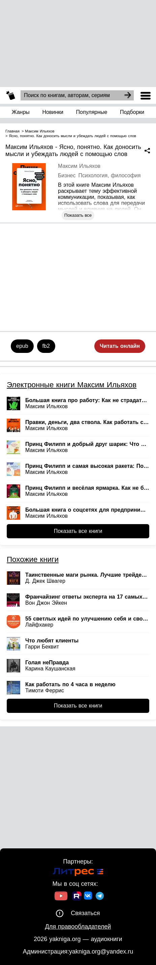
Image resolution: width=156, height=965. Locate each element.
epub (22, 346)
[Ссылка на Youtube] (61, 896)
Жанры (21, 112)
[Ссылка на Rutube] (76, 897)
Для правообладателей (78, 926)
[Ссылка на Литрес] (78, 873)
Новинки (52, 112)
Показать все (78, 215)
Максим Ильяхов (79, 166)
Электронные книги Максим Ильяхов (71, 385)
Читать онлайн (120, 346)
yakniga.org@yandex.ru (101, 951)
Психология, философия (110, 175)
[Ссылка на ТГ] (100, 897)
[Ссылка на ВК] (88, 897)
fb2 (46, 346)
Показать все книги (78, 531)
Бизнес (67, 175)
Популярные (91, 112)
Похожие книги (33, 559)
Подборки (132, 112)
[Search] (128, 95)
